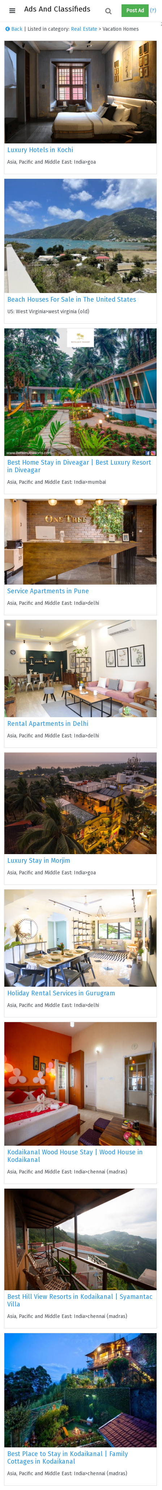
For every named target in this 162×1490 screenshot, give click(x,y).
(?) (153, 11)
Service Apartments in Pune (48, 591)
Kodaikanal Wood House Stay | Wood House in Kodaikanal (75, 1156)
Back (13, 29)
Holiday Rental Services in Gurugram (61, 993)
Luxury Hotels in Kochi (40, 150)
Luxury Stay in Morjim (38, 861)
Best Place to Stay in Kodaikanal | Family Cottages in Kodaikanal (67, 1457)
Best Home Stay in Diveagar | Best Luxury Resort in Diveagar (79, 466)
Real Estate (84, 29)
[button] (119, 11)
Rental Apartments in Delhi (47, 724)
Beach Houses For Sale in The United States (71, 299)
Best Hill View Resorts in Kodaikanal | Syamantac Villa (79, 1300)
